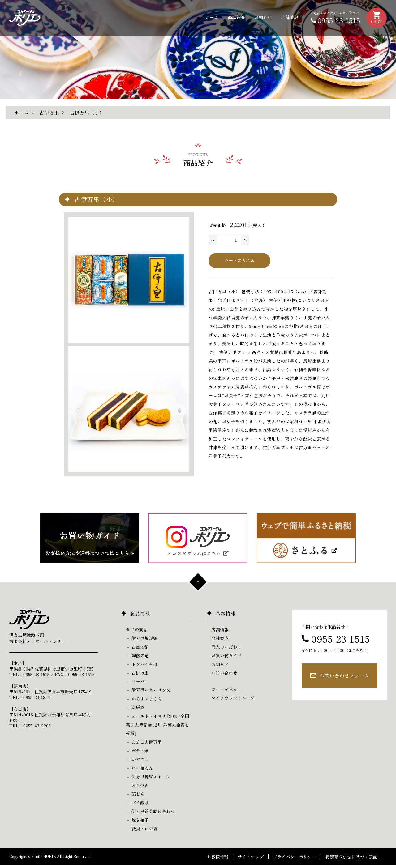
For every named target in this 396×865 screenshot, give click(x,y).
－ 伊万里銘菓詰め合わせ (150, 811)
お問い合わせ (224, 673)
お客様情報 (217, 856)
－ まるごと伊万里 (144, 742)
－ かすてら (137, 759)
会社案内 (220, 638)
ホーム (211, 17)
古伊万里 (49, 112)
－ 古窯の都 (137, 647)
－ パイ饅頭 (137, 802)
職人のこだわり (226, 647)
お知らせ (263, 17)
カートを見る (224, 689)
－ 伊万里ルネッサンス (148, 690)
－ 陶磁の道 (137, 655)
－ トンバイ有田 (141, 664)
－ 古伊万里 (137, 673)
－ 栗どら (135, 794)
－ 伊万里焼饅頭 (141, 638)
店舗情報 (289, 17)
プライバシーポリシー (294, 856)
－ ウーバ (135, 681)
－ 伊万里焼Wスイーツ (148, 776)
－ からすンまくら (144, 699)
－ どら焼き (137, 785)
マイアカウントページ (233, 698)
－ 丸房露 (135, 707)
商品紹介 (236, 17)
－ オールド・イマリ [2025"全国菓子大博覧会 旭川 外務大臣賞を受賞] (157, 724)
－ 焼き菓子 (137, 820)
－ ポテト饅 (137, 751)
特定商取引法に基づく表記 (351, 856)
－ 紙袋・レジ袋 (141, 828)
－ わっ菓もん (139, 768)
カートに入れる (239, 260)
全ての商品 (137, 629)
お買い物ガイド (226, 655)
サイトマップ (251, 856)
